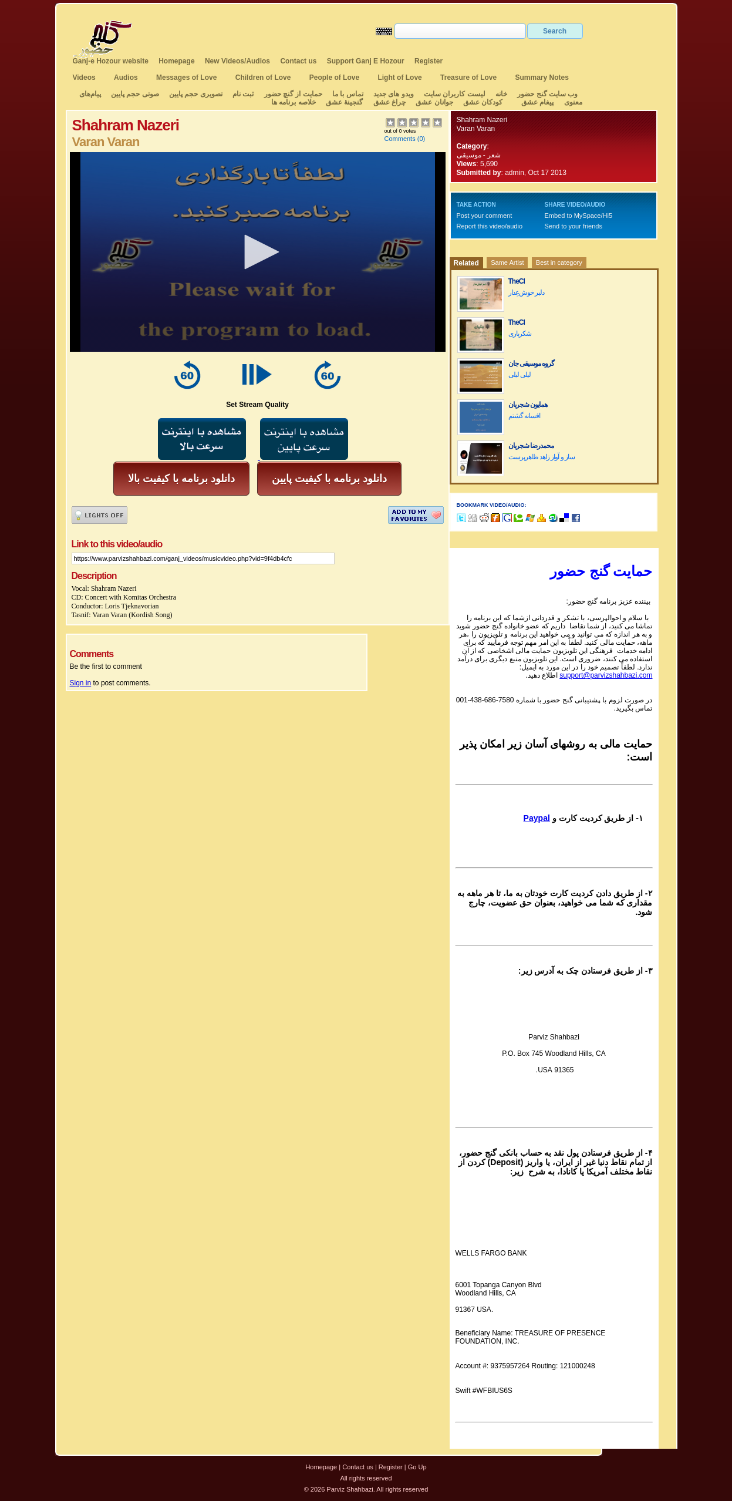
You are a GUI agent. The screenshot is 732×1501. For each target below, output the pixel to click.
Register (428, 61)
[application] (258, 252)
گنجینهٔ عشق (344, 102)
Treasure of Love (468, 77)
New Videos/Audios (237, 61)
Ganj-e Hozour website (111, 61)
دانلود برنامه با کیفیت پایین (329, 478)
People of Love (334, 77)
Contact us (298, 61)
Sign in (81, 683)
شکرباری (519, 333)
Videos (84, 77)
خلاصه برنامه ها (293, 102)
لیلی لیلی (519, 375)
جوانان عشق (434, 102)
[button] (258, 252)
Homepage (176, 61)
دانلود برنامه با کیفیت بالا (181, 478)
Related (466, 263)
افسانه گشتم (524, 416)
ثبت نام (243, 94)
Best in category (559, 262)
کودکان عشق (482, 102)
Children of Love (263, 77)
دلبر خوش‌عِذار (526, 292)
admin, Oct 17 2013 (535, 173)
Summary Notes (542, 77)
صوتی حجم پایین (134, 94)
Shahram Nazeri (482, 120)
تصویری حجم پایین (194, 94)
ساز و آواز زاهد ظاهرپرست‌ (541, 457)
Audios (126, 77)
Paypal (537, 818)
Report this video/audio (490, 226)
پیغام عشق (537, 102)
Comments (400, 138)
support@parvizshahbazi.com (605, 675)
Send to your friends (573, 226)
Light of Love (399, 77)
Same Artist (507, 262)
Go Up (417, 1466)
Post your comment (484, 215)
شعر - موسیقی (479, 155)
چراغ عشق (389, 102)
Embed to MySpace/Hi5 (579, 215)
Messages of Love (186, 77)
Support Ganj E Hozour (365, 61)
